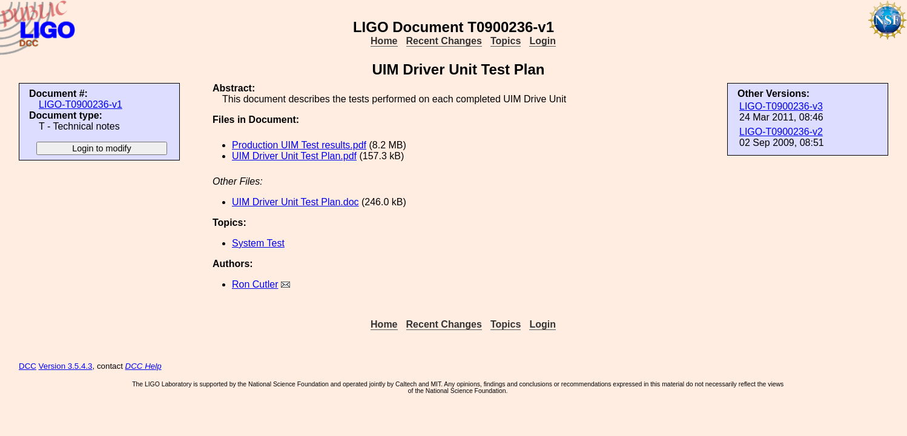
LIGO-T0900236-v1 (80, 104)
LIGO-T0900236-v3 (781, 106)
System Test (258, 243)
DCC (27, 366)
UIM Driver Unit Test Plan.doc (295, 202)
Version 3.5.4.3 (66, 366)
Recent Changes (444, 41)
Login (542, 41)
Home (384, 41)
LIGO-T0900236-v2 (781, 132)
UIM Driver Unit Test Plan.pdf (294, 156)
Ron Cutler (255, 284)
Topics (505, 41)
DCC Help (143, 366)
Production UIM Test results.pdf (299, 145)
